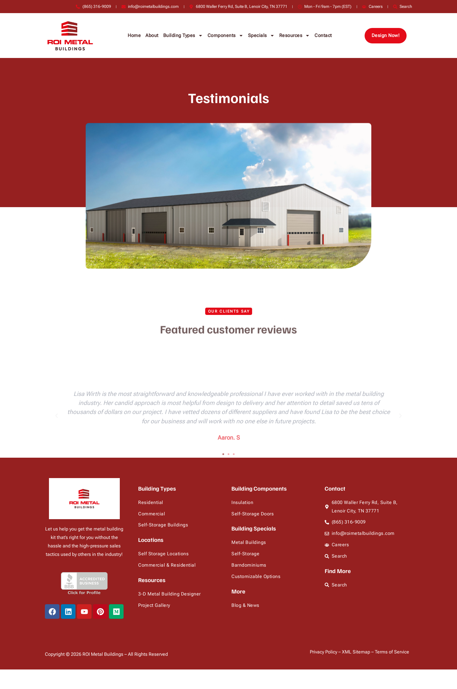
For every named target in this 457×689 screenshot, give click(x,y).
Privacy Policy (324, 652)
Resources (294, 35)
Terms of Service (392, 652)
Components (225, 35)
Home (134, 35)
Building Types (183, 35)
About (152, 35)
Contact (323, 35)
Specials (261, 35)
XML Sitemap (356, 652)
